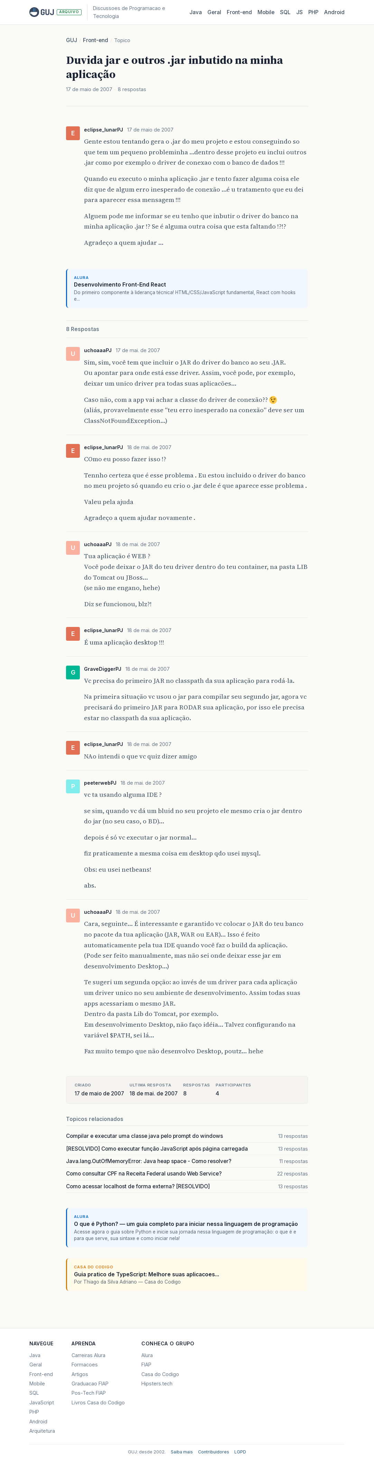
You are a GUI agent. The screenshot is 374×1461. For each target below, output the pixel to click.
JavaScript (41, 1402)
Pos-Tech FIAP (89, 1393)
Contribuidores (213, 1451)
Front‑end (239, 12)
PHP (313, 12)
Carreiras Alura (88, 1355)
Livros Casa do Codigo (98, 1402)
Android (334, 12)
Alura (147, 1355)
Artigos (80, 1374)
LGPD (240, 1451)
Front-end (95, 40)
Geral (214, 12)
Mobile (266, 12)
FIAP (146, 1364)
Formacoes (85, 1364)
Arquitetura (42, 1431)
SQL (285, 12)
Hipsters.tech (156, 1383)
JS (299, 12)
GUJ (71, 40)
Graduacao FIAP (90, 1383)
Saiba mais (182, 1451)
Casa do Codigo (160, 1374)
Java (195, 12)
